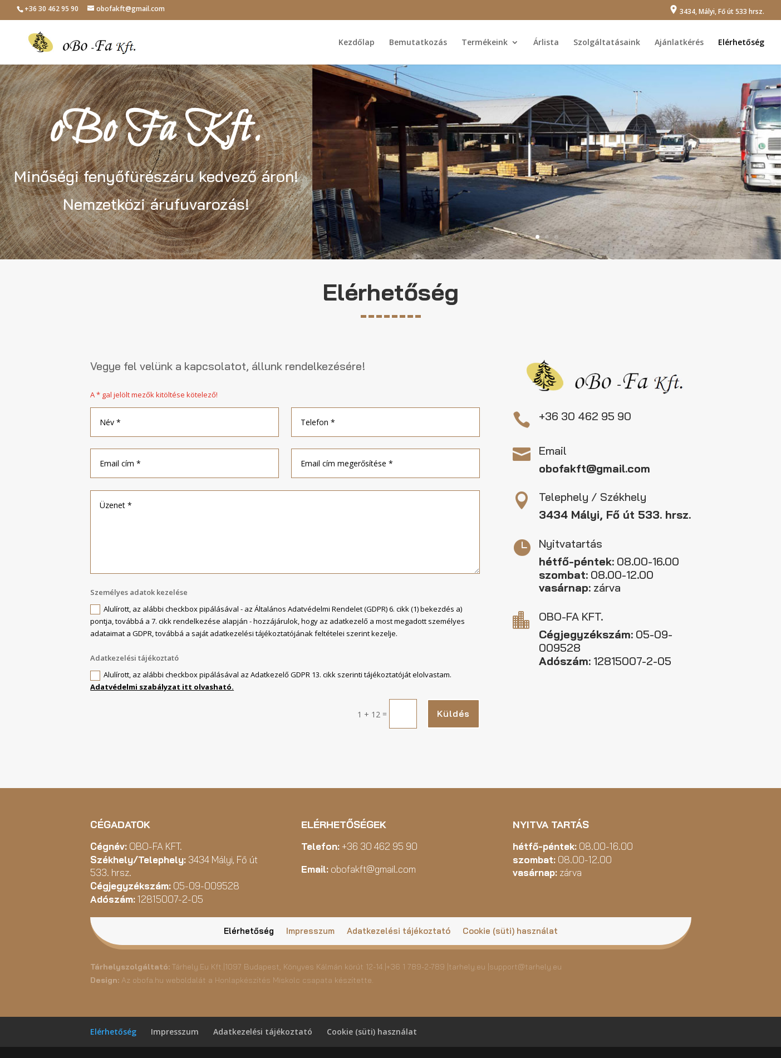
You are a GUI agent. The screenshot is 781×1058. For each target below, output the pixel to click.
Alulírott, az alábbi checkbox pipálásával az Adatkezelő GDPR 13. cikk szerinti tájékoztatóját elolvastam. (270, 681)
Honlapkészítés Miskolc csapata (273, 980)
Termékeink (484, 42)
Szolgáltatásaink (606, 42)
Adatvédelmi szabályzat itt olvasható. (162, 687)
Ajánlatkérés (679, 42)
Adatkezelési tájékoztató (398, 931)
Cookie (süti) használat (510, 931)
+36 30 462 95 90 (51, 8)
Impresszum (310, 931)
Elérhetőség (741, 42)
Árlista (546, 42)
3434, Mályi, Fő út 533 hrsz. (716, 10)
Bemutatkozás (418, 42)
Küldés (453, 713)
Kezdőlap (356, 42)
